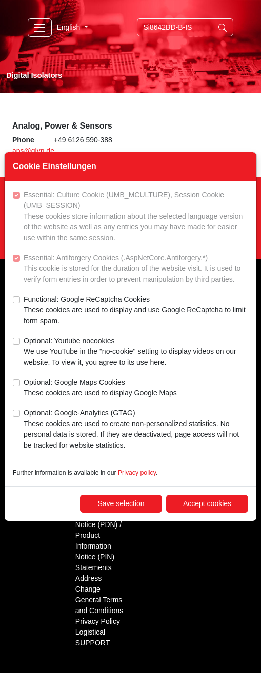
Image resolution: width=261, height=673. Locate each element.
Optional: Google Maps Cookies (100, 388)
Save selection (120, 503)
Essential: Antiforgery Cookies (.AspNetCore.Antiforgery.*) (136, 269)
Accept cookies (207, 503)
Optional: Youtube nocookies (136, 352)
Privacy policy (137, 472)
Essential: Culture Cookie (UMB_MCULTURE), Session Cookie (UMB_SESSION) (136, 217)
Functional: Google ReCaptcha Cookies (136, 310)
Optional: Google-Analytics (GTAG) (136, 430)
